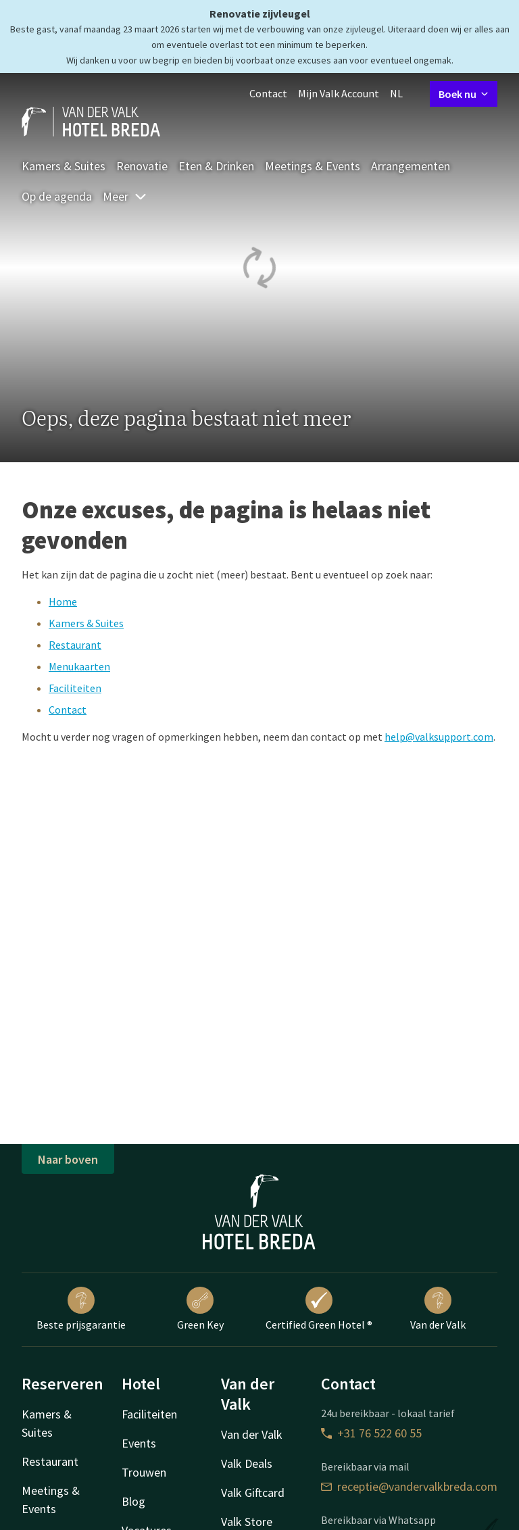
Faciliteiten (75, 688)
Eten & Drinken (216, 166)
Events (139, 1443)
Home (63, 601)
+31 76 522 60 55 (371, 1433)
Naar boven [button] (68, 1159)
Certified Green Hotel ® (319, 1309)
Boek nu (464, 94)
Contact (268, 93)
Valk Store (246, 1521)
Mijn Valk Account (338, 93)
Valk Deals (246, 1463)
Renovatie (142, 166)
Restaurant (75, 644)
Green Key (200, 1309)
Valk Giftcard (253, 1492)
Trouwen (144, 1472)
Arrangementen (410, 166)
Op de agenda (57, 196)
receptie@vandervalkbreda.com (409, 1486)
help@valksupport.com (439, 736)
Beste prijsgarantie (81, 1309)
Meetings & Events (312, 166)
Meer (125, 196)
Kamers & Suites (63, 166)
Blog (133, 1501)
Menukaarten (79, 666)
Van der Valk (438, 1309)
